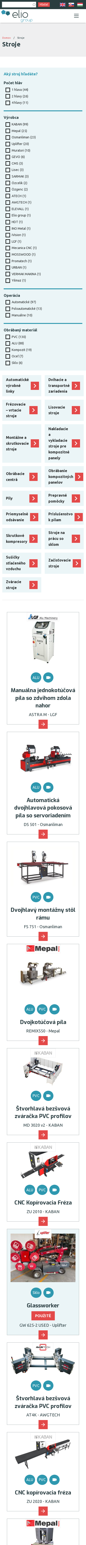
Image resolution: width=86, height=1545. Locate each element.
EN (62, 5)
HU (80, 5)
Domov (6, 37)
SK (71, 5)
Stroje (21, 37)
